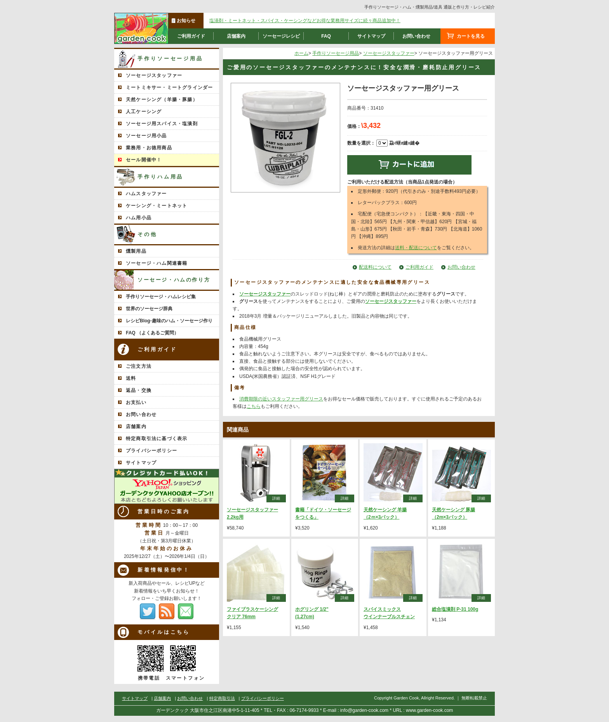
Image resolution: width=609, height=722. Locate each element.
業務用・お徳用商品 (149, 147)
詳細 (276, 498)
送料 (131, 378)
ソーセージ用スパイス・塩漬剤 (162, 123)
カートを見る (471, 36)
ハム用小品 (138, 217)
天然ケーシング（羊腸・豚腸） (162, 99)
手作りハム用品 (160, 177)
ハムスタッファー (146, 193)
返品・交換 (138, 390)
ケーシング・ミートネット (156, 205)
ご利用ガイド (191, 36)
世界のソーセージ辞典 (149, 308)
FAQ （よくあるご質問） (152, 333)
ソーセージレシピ (281, 36)
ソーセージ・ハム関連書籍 (156, 263)
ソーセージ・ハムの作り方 (173, 280)
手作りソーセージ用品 (170, 58)
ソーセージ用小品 (146, 135)
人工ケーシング (144, 111)
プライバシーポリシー (151, 450)
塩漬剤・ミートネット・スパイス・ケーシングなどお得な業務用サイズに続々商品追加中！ (304, 20)
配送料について (375, 267)
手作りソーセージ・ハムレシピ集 (161, 296)
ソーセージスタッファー (154, 75)
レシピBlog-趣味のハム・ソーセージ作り (169, 320)
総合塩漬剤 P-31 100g (455, 609)
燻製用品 (136, 251)
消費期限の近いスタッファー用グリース (281, 399)
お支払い (136, 402)
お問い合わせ (416, 36)
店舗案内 (236, 36)
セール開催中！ (144, 160)
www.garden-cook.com (429, 710)
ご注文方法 (138, 366)
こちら (254, 406)
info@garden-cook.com (364, 710)
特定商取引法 (222, 698)
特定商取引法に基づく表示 (156, 438)
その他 (147, 234)
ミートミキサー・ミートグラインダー (169, 87)
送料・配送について (416, 247)
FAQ (326, 36)
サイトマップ (371, 36)
